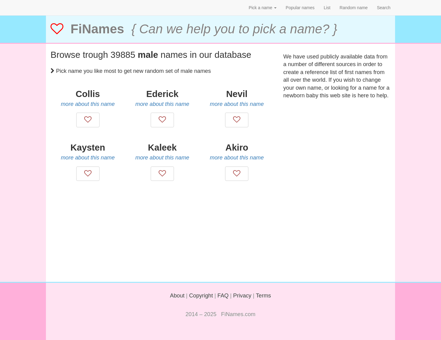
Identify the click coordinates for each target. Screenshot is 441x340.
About (177, 296)
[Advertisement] (162, 239)
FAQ (222, 296)
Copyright (201, 296)
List (327, 7)
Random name (354, 7)
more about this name (88, 104)
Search (383, 7)
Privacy (242, 296)
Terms (263, 296)
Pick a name (263, 7)
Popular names (300, 7)
